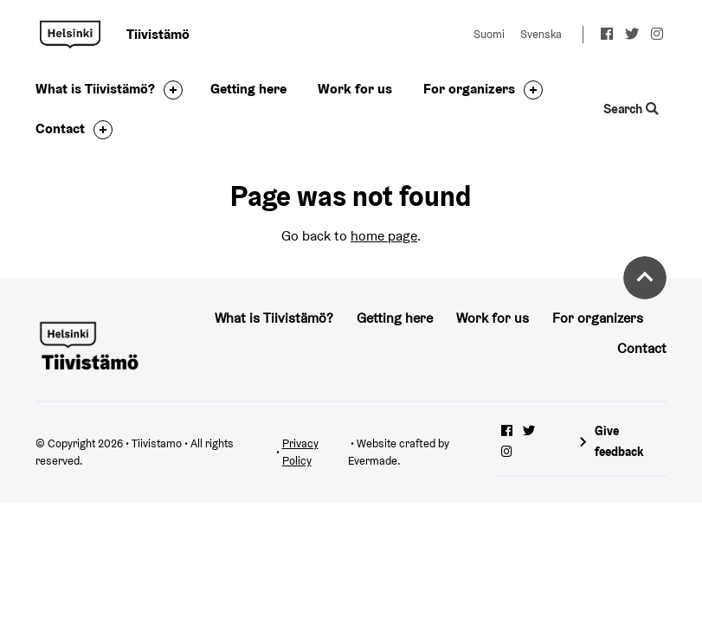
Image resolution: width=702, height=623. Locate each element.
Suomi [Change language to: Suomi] (489, 34)
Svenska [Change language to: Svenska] (541, 34)
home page (384, 236)
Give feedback (619, 441)
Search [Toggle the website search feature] (631, 108)
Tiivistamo (70, 35)
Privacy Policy (300, 452)
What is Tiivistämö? (95, 89)
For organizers (469, 89)
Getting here (248, 89)
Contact (60, 128)
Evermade (372, 460)
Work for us (355, 89)
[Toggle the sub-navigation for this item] (168, 90)
